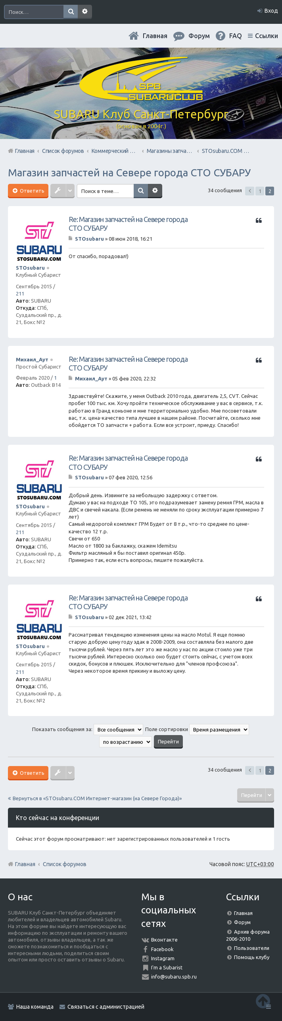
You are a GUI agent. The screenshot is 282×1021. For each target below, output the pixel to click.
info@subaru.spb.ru (174, 976)
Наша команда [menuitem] (35, 1007)
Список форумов (64, 864)
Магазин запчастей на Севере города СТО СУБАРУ (129, 172)
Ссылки (266, 35)
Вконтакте (164, 939)
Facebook (162, 949)
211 (20, 293)
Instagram (163, 958)
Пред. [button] (249, 191)
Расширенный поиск (85, 12)
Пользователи (251, 948)
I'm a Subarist (166, 967)
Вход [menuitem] (271, 11)
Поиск (70, 12)
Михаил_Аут (32, 359)
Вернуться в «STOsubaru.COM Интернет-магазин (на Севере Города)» (97, 798)
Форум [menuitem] (199, 35)
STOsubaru (30, 267)
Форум (242, 922)
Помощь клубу (251, 957)
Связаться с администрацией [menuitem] (105, 1007)
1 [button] (260, 191)
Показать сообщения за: (87, 729)
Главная (155, 35)
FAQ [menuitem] (235, 35)
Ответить (31, 190)
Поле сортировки (197, 729)
